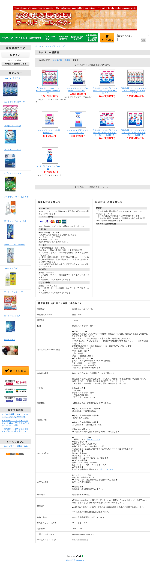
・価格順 (66, 60)
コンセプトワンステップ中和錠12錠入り (48, 131)
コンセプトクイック (15, 135)
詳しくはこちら (93, 439)
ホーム (38, 46)
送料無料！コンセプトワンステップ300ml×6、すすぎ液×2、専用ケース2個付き (105, 132)
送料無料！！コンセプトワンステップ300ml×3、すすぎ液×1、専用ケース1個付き (133, 132)
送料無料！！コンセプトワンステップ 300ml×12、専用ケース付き (133, 90)
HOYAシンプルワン (15, 277)
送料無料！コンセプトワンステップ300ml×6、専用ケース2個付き (105, 90)
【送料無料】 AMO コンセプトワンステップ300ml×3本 (48, 90)
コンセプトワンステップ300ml (48, 167)
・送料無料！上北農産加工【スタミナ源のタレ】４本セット (15, 430)
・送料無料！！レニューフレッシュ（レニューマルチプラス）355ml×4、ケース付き (15, 422)
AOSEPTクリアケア (15, 87)
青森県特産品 (15, 349)
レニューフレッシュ (15, 158)
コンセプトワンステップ (15, 111)
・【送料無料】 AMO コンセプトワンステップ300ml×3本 (15, 415)
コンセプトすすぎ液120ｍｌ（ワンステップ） (76, 131)
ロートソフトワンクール (15, 253)
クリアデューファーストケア (15, 206)
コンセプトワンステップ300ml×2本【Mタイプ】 (76, 89)
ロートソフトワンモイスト (15, 230)
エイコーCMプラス (15, 325)
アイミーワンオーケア (15, 301)
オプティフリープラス (15, 182)
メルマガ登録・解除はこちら (15, 446)
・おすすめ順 (56, 60)
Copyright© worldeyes (75, 560)
